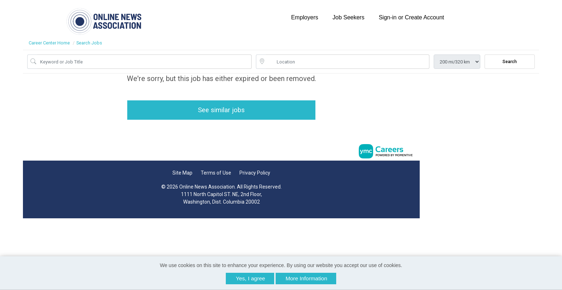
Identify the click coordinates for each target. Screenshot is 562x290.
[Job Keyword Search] (144, 61)
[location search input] (347, 61)
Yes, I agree (250, 278)
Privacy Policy (252, 174)
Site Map (180, 174)
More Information (306, 278)
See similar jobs (219, 110)
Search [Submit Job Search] (510, 61)
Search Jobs (89, 43)
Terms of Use (214, 174)
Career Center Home (49, 43)
